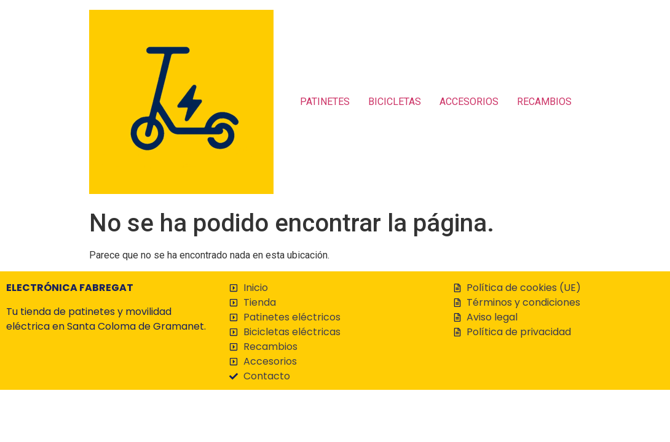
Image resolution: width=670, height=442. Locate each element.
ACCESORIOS (469, 101)
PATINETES (325, 101)
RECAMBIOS (544, 101)
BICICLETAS (394, 101)
